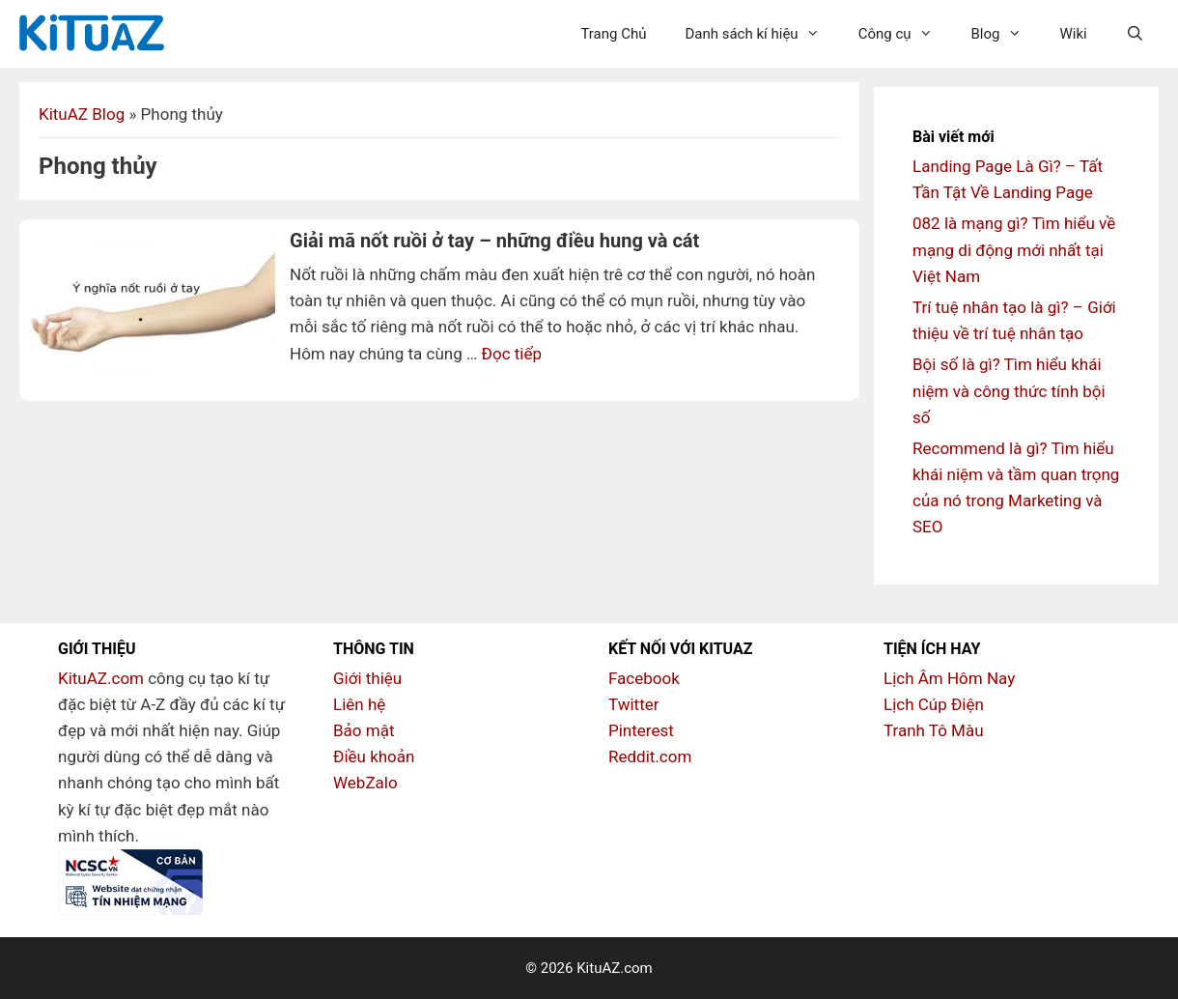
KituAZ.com (101, 678)
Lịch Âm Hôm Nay (949, 678)
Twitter (633, 704)
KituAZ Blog (82, 114)
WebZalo (365, 782)
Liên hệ (359, 704)
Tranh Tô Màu (934, 730)
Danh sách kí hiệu (761, 34)
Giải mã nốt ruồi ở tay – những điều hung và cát (494, 240)
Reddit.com (649, 756)
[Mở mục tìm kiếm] (1135, 34)
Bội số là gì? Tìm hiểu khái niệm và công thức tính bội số (1009, 390)
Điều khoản (373, 756)
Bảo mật (363, 730)
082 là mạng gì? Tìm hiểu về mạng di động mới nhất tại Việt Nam (1013, 249)
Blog (1006, 34)
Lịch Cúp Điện (934, 704)
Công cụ (905, 34)
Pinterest (641, 730)
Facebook (644, 678)
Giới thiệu (367, 678)
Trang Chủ (613, 34)
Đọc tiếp (512, 353)
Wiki (1073, 34)
